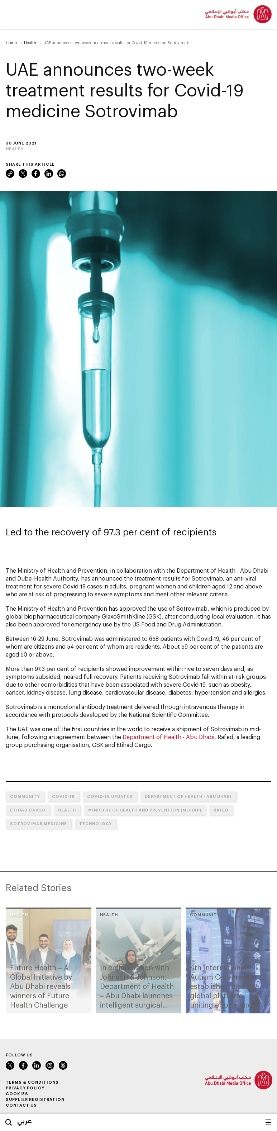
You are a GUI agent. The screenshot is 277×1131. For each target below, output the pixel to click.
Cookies (17, 1093)
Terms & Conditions (32, 1082)
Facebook (36, 173)
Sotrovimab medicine (38, 823)
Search (8, 1122)
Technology (95, 823)
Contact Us (21, 1105)
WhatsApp (61, 173)
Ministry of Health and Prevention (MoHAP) (144, 810)
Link (10, 173)
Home (11, 42)
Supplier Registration (35, 1099)
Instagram (50, 1065)
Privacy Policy (25, 1087)
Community (25, 796)
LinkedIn (48, 173)
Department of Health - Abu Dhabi (168, 736)
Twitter (23, 173)
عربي (24, 1121)
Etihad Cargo (28, 810)
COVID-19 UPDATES (110, 796)
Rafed (221, 810)
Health (30, 42)
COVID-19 (63, 796)
